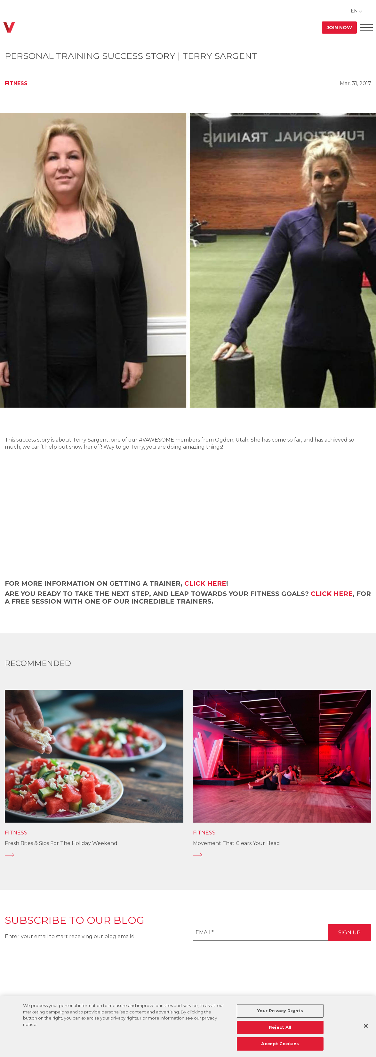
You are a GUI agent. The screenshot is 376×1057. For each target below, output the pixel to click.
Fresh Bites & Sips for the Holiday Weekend (61, 843)
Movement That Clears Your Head (236, 843)
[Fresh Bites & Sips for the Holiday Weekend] (94, 855)
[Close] (366, 1026)
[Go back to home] (9, 27)
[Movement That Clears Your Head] (282, 855)
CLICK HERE (205, 583)
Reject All (280, 1027)
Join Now (339, 27)
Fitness (16, 83)
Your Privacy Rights (280, 1010)
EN (354, 11)
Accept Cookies (280, 1043)
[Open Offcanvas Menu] (366, 27)
